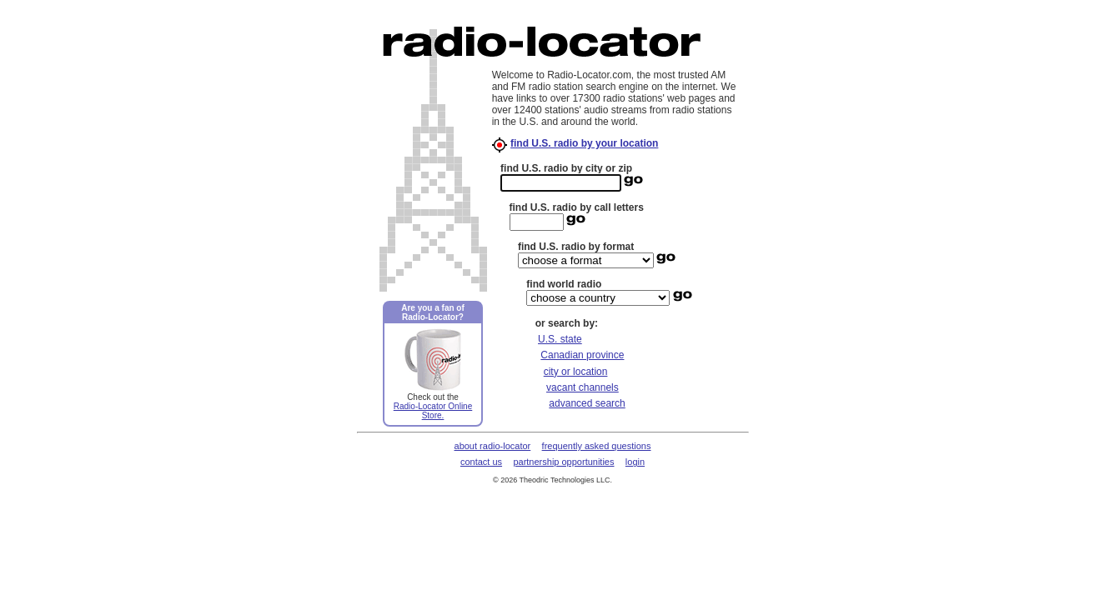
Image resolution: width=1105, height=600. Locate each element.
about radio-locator (493, 446)
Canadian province (582, 355)
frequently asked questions (596, 446)
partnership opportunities (563, 462)
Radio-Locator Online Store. (433, 411)
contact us (481, 462)
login (635, 462)
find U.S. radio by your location (584, 143)
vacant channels (582, 387)
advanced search (587, 403)
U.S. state (560, 339)
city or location (576, 372)
